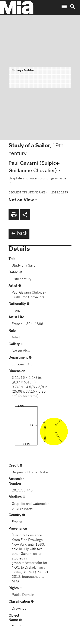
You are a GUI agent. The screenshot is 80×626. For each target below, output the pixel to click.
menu (64, 6)
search (72, 6)
